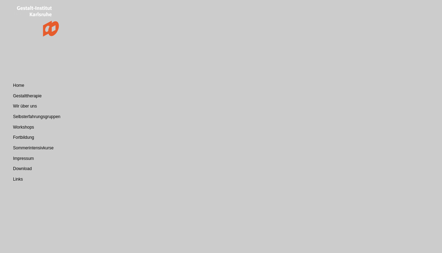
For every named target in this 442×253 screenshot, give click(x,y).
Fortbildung (23, 137)
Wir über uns (25, 106)
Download (22, 168)
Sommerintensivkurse (33, 147)
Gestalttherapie (27, 95)
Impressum (23, 158)
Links (18, 179)
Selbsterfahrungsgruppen (36, 116)
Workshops (23, 127)
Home (18, 85)
